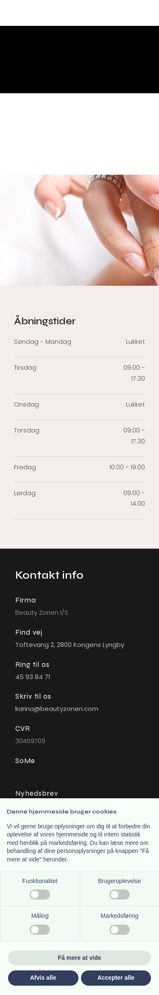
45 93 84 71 (32, 676)
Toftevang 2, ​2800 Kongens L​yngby (69, 644)
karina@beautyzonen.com (56, 708)
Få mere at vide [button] (79, 957)
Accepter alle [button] (116, 977)
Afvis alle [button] (43, 977)
